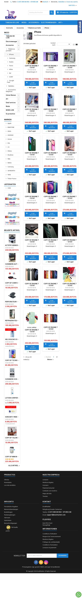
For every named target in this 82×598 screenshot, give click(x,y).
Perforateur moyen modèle (12, 302)
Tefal (9, 174)
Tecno (11, 65)
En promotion (10, 114)
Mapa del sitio (47, 493)
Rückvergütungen (9, 515)
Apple (9, 123)
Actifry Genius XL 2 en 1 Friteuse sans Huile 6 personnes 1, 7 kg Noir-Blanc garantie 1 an (12, 245)
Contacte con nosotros (50, 491)
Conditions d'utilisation (50, 534)
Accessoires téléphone (11, 90)
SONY (11, 77)
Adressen (7, 517)
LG (8, 147)
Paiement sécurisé (48, 488)
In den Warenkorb (31, 83)
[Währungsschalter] (73, 5)
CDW (9, 188)
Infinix (11, 69)
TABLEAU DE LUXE (12, 22)
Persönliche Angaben (11, 506)
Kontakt (6, 1)
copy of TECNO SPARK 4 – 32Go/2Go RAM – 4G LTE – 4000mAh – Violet (12, 360)
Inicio (6, 32)
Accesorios (34, 22)
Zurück (47, 357)
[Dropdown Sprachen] (45, 2)
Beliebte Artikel (12, 230)
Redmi (11, 62)
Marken (7, 120)
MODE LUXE (10, 110)
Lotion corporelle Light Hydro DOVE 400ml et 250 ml (12, 398)
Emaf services (11, 102)
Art (60, 22)
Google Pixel (10, 81)
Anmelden (61, 1)
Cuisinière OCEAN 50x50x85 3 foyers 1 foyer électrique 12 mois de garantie (12, 379)
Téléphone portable (10, 50)
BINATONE (10, 127)
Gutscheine (7, 520)
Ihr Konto (9, 502)
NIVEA (9, 163)
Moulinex (10, 155)
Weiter (50, 360)
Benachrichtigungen (10, 523)
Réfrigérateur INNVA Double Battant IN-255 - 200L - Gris (12, 320)
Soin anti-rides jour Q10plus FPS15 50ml (12, 417)
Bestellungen (8, 512)
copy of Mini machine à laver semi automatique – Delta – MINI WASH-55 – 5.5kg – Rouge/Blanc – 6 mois (12, 457)
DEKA (9, 131)
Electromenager (48, 22)
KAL (8, 143)
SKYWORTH (11, 170)
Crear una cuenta (72, 1)
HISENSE (10, 135)
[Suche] (41, 12)
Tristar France (11, 178)
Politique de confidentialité (51, 542)
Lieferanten (10, 184)
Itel (10, 73)
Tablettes (11, 86)
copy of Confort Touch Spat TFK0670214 (12, 283)
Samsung (12, 58)
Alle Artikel (14, 466)
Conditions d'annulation (50, 545)
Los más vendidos (9, 485)
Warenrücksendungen (11, 509)
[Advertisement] (41, 574)
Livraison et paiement (49, 547)
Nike (8, 159)
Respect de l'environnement (52, 536)
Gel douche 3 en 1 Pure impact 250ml (12, 339)
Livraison (45, 479)
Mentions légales (48, 482)
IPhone (11, 54)
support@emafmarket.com (56, 515)
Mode (24, 22)
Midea (9, 151)
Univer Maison (11, 95)
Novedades (8, 482)
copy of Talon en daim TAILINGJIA (12, 438)
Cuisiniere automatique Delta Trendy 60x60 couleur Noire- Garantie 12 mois (12, 264)
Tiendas (45, 496)
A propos (45, 485)
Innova (9, 139)
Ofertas (6, 479)
